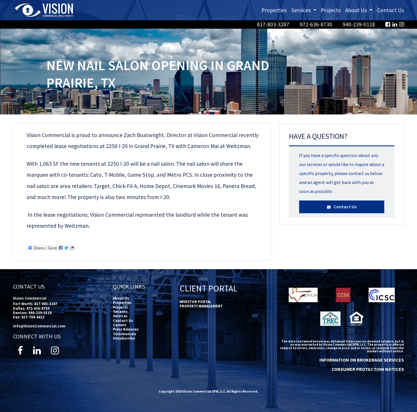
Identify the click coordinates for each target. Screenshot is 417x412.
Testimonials (124, 333)
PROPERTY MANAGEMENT (201, 306)
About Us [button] (360, 10)
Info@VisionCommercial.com (39, 326)
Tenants (120, 311)
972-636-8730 (316, 24)
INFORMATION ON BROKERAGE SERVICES (361, 360)
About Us (121, 298)
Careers (119, 324)
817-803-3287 (273, 24)
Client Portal (208, 288)
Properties (274, 10)
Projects (331, 10)
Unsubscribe (124, 338)
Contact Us (390, 10)
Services (120, 315)
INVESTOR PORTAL (195, 301)
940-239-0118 (359, 24)
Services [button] (305, 10)
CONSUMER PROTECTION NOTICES (368, 369)
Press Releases (125, 329)
